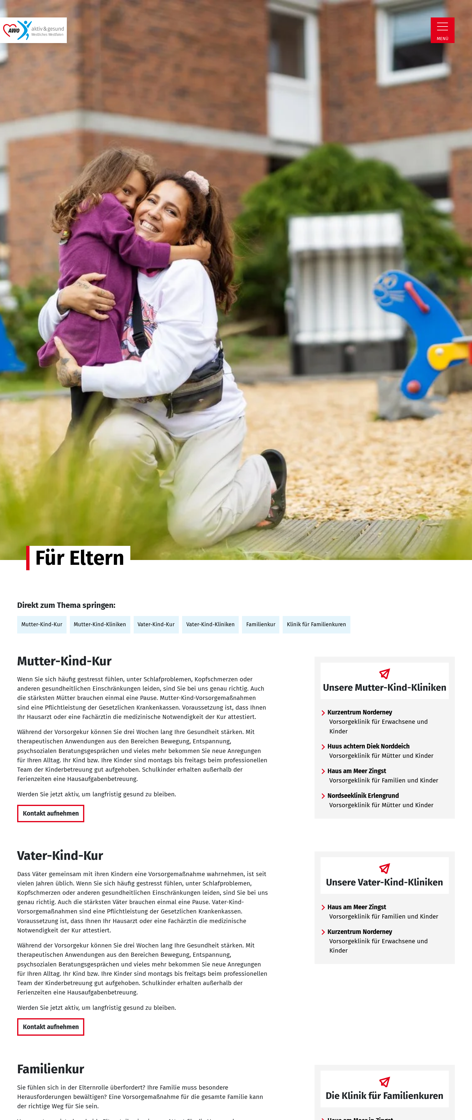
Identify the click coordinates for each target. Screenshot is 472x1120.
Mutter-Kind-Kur (41, 624)
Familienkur (260, 624)
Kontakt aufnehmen (51, 813)
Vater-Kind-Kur (156, 624)
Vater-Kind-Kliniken (210, 624)
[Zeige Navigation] (442, 26)
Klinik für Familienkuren (316, 624)
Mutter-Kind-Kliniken (100, 624)
